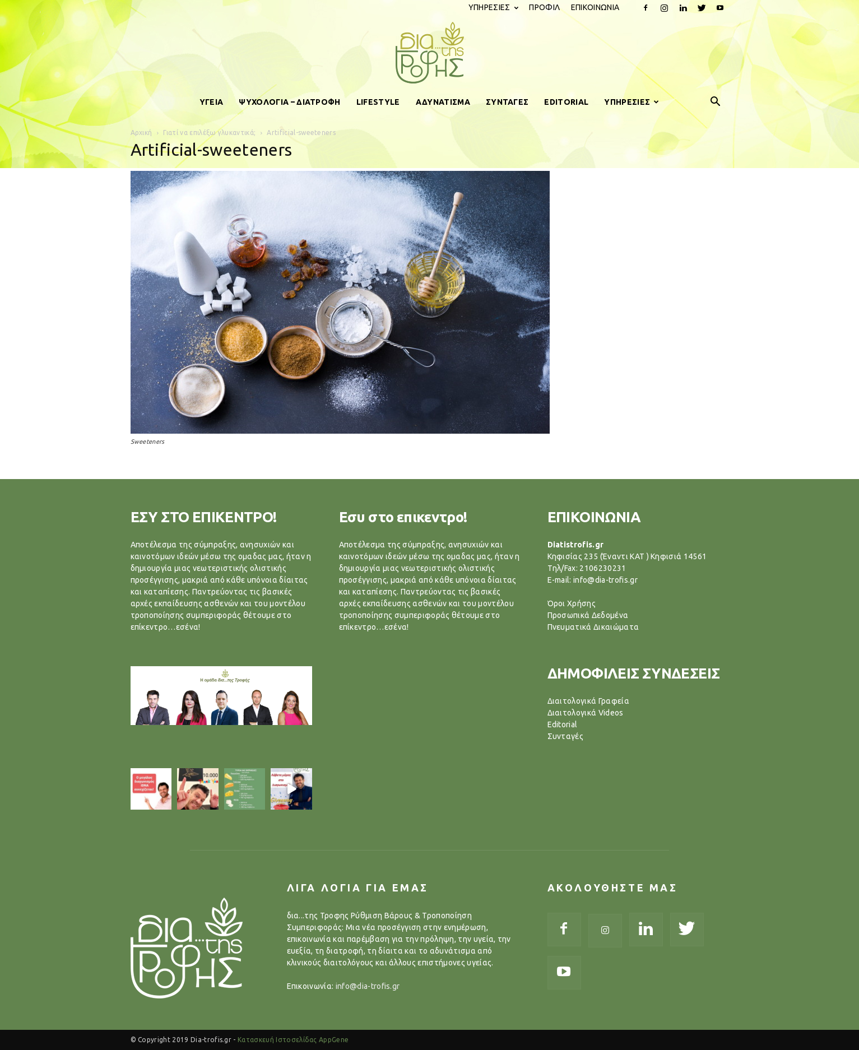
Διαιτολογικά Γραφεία (588, 700)
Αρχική (141, 132)
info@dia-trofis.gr (368, 986)
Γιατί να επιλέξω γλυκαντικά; (209, 132)
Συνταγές (565, 736)
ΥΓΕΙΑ (211, 101)
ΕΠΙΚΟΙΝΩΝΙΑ (595, 7)
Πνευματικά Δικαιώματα (593, 626)
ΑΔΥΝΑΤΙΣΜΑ (443, 101)
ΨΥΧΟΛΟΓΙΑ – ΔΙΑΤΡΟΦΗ (289, 101)
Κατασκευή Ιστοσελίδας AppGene (293, 1039)
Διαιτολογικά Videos (585, 712)
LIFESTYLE (378, 101)
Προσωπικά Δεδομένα (588, 615)
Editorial (562, 724)
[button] (715, 102)
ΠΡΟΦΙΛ (544, 7)
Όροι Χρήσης (571, 603)
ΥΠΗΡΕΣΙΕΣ (493, 7)
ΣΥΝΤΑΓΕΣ (507, 101)
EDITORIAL (566, 101)
